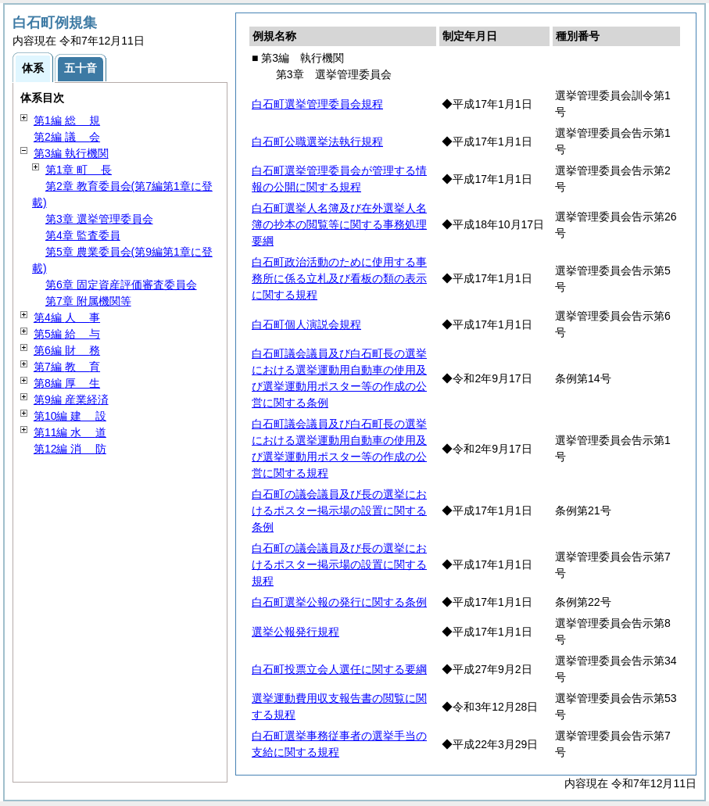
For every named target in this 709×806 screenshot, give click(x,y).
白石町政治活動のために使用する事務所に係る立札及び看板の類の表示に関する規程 (339, 278)
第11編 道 (70, 432)
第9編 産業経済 (71, 399)
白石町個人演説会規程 (306, 324)
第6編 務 (67, 350)
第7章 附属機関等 (88, 301)
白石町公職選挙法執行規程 (317, 141)
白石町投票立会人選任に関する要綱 (339, 669)
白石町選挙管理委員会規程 (317, 104)
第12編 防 (70, 448)
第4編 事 (67, 317)
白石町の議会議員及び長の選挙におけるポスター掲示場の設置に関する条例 (339, 510)
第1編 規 (67, 120)
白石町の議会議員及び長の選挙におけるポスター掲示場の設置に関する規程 (339, 564)
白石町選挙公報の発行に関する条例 (339, 602)
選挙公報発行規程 (295, 631)
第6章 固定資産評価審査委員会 (121, 284)
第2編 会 (67, 137)
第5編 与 (67, 334)
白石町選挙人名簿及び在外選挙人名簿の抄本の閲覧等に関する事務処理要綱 (339, 224)
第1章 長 (78, 169)
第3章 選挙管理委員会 (99, 219)
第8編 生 (67, 383)
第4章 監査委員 (82, 235)
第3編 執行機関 (71, 153)
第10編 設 (70, 416)
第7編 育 (67, 366)
